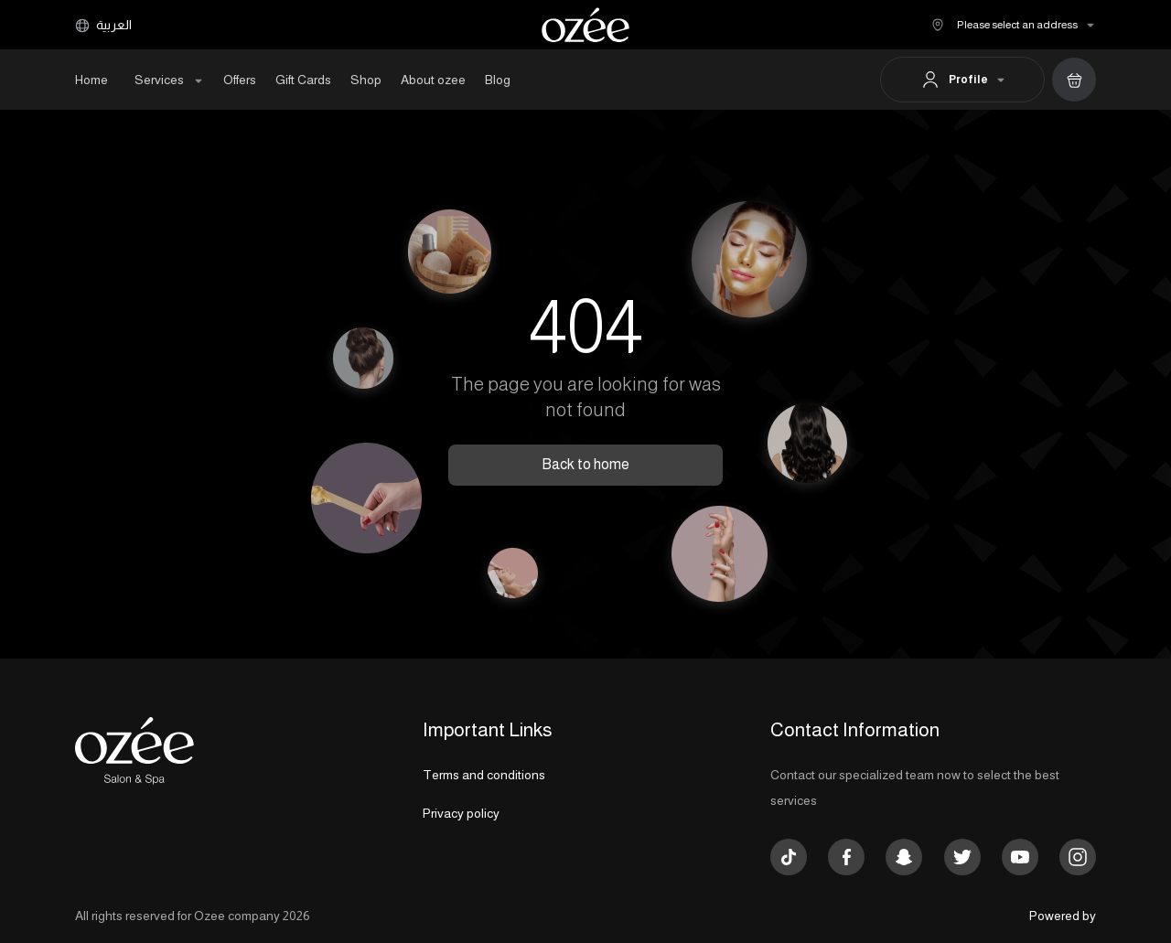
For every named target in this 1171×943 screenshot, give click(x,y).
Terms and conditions (484, 774)
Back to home (585, 464)
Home (91, 79)
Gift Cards (303, 79)
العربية (103, 24)
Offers (239, 79)
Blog (497, 79)
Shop (365, 79)
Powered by (1062, 915)
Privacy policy (461, 813)
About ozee (433, 79)
